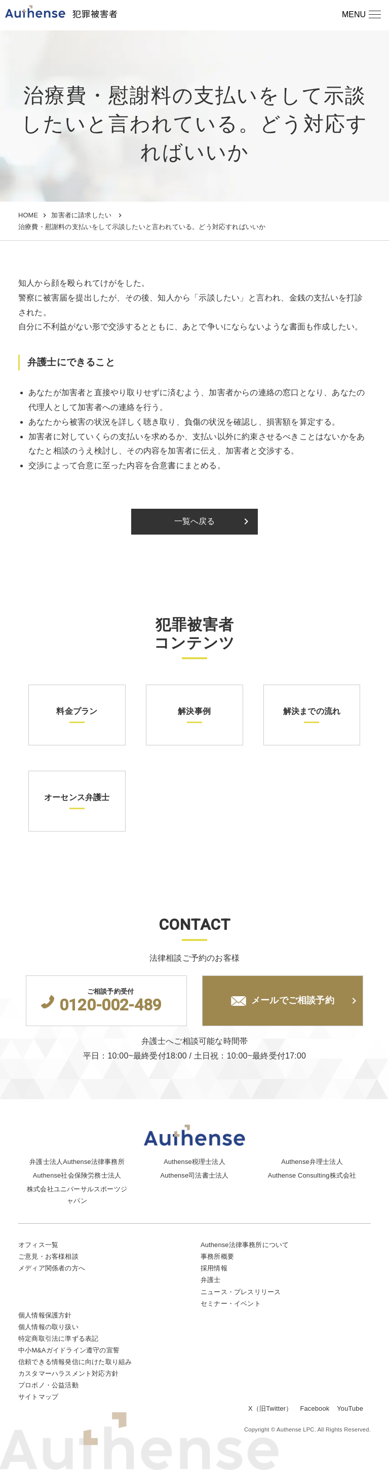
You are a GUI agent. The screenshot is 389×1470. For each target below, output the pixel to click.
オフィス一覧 (38, 1245)
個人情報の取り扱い (48, 1327)
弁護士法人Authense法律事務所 (77, 1161)
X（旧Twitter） (270, 1408)
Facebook (315, 1408)
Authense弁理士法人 (312, 1161)
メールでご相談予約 (282, 1001)
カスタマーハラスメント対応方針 (68, 1373)
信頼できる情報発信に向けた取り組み (75, 1362)
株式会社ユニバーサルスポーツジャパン (77, 1194)
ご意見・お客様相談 (48, 1256)
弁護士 (211, 1280)
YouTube (350, 1408)
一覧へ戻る (213, 521)
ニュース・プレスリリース (241, 1292)
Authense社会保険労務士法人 (77, 1175)
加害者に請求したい (81, 215)
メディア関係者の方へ (51, 1268)
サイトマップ (38, 1397)
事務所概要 (217, 1256)
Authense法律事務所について (245, 1245)
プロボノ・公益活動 (48, 1385)
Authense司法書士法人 (195, 1175)
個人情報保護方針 (45, 1315)
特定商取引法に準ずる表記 (58, 1338)
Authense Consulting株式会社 (312, 1175)
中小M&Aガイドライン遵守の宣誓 (69, 1350)
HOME (28, 215)
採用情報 (214, 1268)
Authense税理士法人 (194, 1161)
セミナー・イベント (231, 1303)
